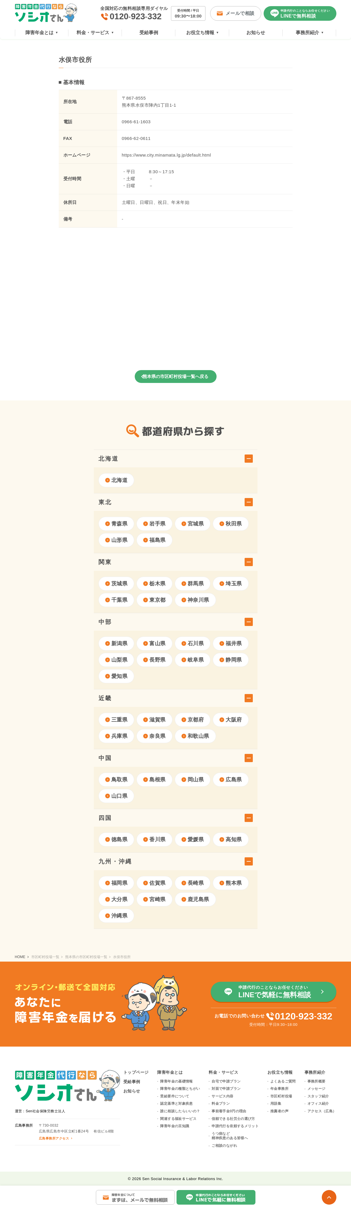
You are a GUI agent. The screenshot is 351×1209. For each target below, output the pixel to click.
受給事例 (131, 1081)
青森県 (116, 524)
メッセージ (316, 1089)
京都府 (192, 720)
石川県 (192, 643)
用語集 (275, 1104)
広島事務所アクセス (54, 1138)
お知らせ (131, 1091)
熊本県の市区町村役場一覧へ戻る (175, 376)
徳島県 (116, 839)
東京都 (154, 600)
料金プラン (221, 1104)
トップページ (136, 1072)
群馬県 (192, 584)
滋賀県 (154, 720)
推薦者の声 (279, 1111)
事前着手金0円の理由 (229, 1111)
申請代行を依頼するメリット (235, 1126)
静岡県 (230, 660)
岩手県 (154, 524)
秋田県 (230, 524)
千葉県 (116, 600)
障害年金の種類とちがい (180, 1089)
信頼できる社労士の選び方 (233, 1119)
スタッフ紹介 (318, 1096)
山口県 (116, 796)
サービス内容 (222, 1096)
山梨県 (116, 660)
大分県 (116, 899)
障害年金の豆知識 (174, 1126)
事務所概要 (316, 1081)
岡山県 (192, 780)
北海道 (116, 480)
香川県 (154, 839)
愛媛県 (192, 839)
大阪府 (230, 720)
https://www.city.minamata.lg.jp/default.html (166, 154)
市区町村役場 (281, 1096)
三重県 (116, 720)
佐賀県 (154, 883)
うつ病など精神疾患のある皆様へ (230, 1136)
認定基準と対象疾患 (176, 1104)
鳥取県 (116, 780)
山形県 (116, 540)
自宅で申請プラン (226, 1081)
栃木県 (154, 584)
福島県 (154, 540)
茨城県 (116, 584)
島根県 (154, 780)
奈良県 (154, 736)
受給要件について (174, 1096)
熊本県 (230, 883)
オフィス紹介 (318, 1104)
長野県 (154, 660)
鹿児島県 (195, 899)
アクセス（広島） (321, 1111)
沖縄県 (116, 916)
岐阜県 (192, 660)
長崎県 (192, 883)
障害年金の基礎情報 (176, 1081)
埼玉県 (230, 584)
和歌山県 (195, 736)
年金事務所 (279, 1089)
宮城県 (192, 524)
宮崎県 (154, 899)
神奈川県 (195, 600)
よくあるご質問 (283, 1081)
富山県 (154, 643)
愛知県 (116, 676)
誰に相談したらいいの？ (180, 1111)
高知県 (230, 839)
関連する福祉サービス (178, 1119)
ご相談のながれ (224, 1146)
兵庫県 (116, 736)
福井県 (230, 643)
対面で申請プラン (226, 1089)
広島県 (230, 780)
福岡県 (116, 883)
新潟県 (116, 643)
